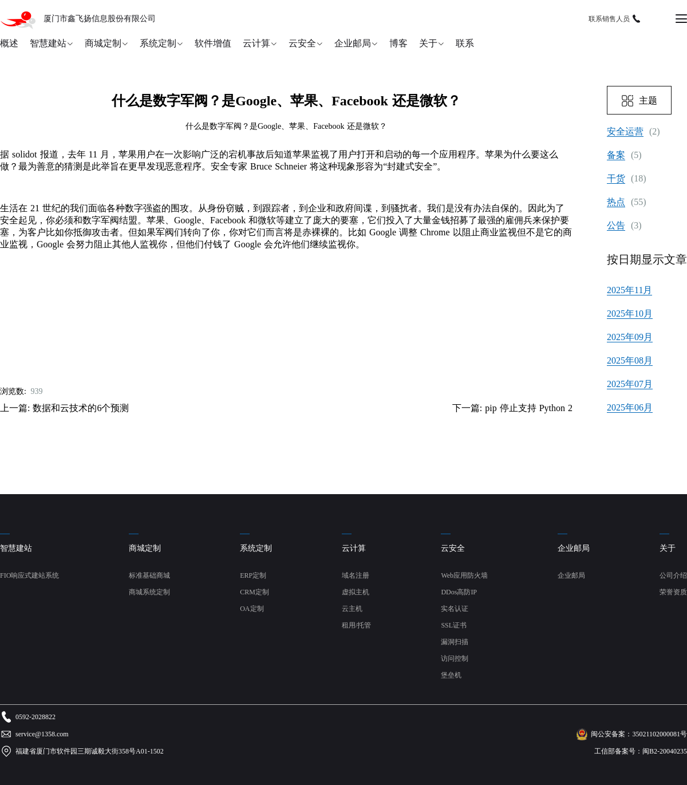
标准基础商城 (149, 575)
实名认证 (454, 609)
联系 (465, 43)
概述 (9, 43)
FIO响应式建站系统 (29, 575)
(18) (626, 178)
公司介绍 (673, 575)
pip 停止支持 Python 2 (528, 408)
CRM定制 (254, 592)
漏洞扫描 (454, 642)
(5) (624, 155)
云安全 (302, 43)
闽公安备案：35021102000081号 (639, 734)
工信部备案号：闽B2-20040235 (640, 751)
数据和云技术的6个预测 (81, 408)
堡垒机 (451, 675)
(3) (624, 225)
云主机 (352, 609)
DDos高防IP (459, 592)
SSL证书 (454, 625)
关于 (428, 43)
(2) (633, 132)
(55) (626, 202)
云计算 (256, 43)
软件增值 (213, 43)
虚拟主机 (355, 592)
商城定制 (103, 43)
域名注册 (355, 575)
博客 (398, 43)
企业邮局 (352, 43)
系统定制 (158, 43)
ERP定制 (253, 575)
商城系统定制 (149, 592)
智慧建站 (48, 43)
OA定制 (251, 609)
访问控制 (454, 658)
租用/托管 (356, 625)
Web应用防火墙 (464, 575)
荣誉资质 (673, 592)
